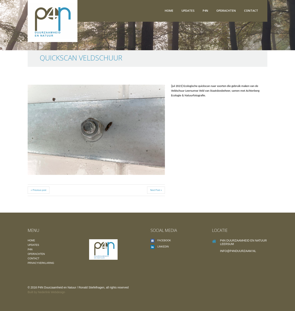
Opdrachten (226, 11)
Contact (251, 11)
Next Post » (156, 190)
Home (169, 11)
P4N (205, 11)
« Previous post (38, 190)
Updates (188, 11)
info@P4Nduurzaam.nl (238, 251)
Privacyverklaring (41, 263)
